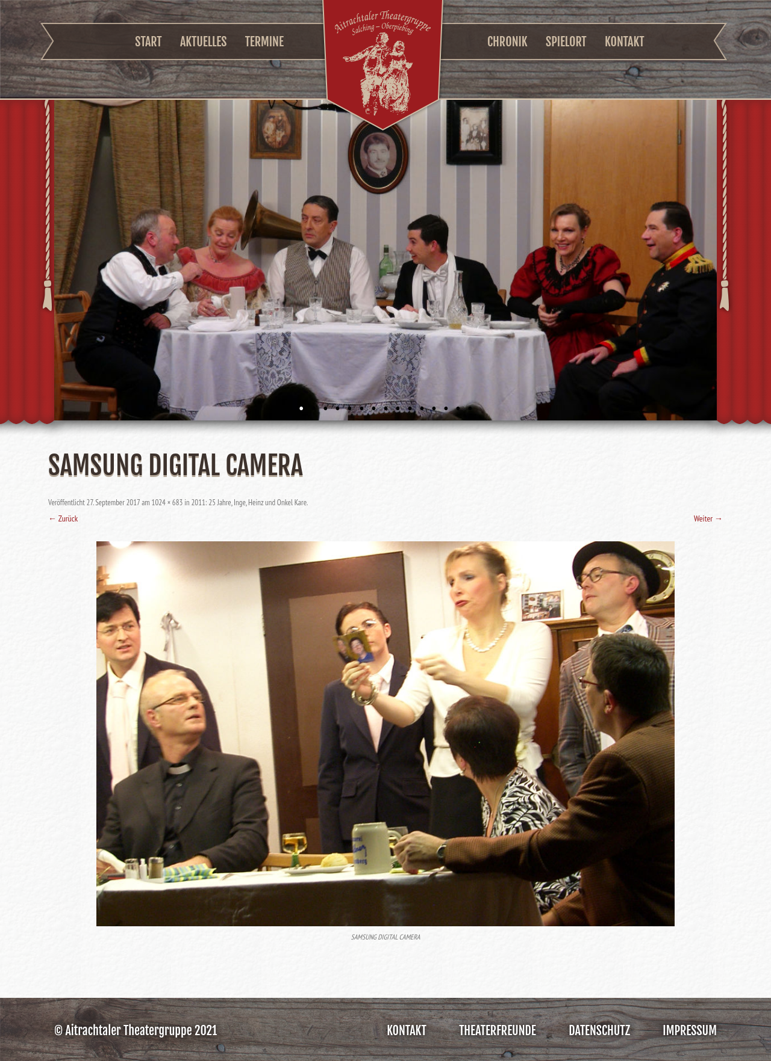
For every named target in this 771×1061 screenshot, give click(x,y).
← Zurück (63, 518)
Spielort (566, 41)
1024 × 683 (167, 502)
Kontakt (625, 41)
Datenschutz (599, 1030)
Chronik (507, 41)
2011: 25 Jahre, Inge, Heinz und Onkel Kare (249, 502)
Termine (264, 41)
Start (148, 41)
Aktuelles (203, 41)
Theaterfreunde (497, 1030)
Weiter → (708, 518)
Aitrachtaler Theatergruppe (383, 67)
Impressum (690, 1030)
